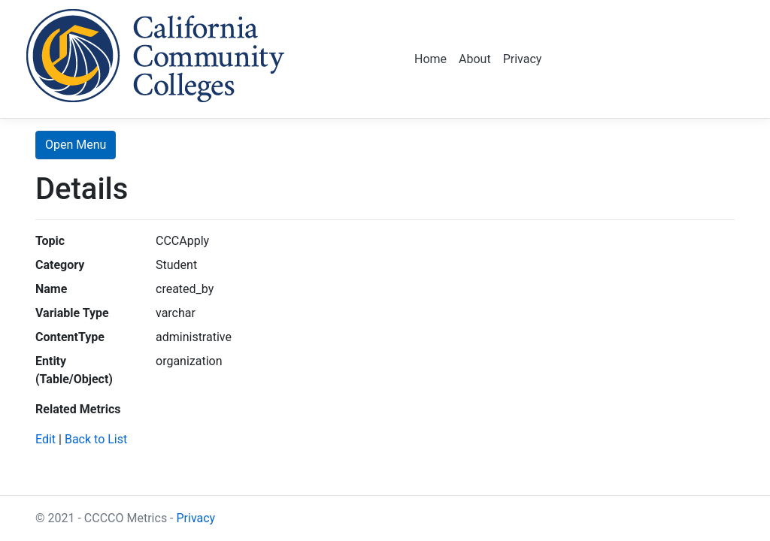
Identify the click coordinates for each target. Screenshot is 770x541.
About (475, 59)
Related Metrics (77, 409)
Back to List (96, 439)
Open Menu (75, 145)
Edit (45, 439)
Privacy (522, 59)
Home (430, 59)
